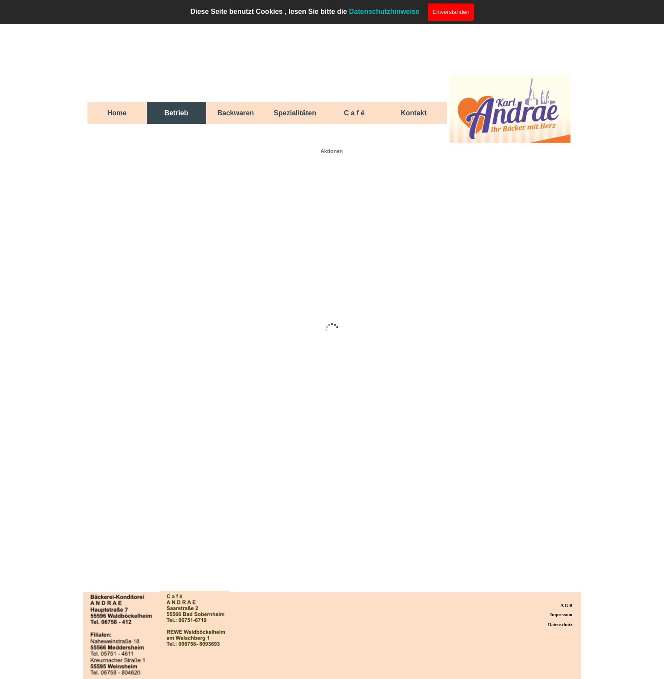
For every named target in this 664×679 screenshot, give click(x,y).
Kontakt (414, 113)
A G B (566, 605)
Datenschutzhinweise (384, 11)
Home (116, 113)
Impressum (561, 614)
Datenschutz (560, 624)
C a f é (354, 113)
